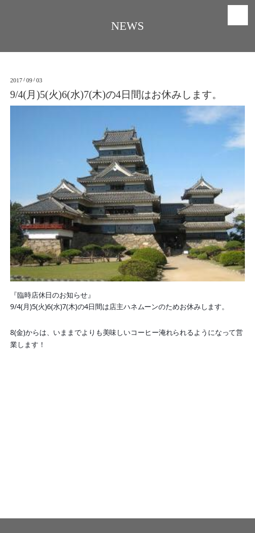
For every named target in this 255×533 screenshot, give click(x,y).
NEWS (127, 26)
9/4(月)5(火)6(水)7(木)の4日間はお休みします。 (116, 94)
